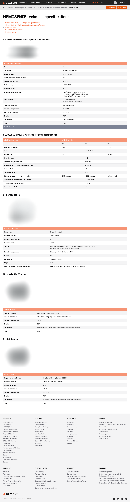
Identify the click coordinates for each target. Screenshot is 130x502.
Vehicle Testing (39, 429)
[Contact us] (102, 2)
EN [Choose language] (122, 3)
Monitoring (38, 445)
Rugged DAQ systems (10, 434)
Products (23, 3)
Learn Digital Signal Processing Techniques (112, 480)
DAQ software (7, 450)
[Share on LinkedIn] (70, 7)
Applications (37, 3)
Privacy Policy (7, 479)
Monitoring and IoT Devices (23, 7)
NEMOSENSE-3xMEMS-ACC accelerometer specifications (25, 25)
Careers (73, 3)
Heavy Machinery (72, 434)
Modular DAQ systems (10, 438)
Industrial (70, 436)
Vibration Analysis (40, 434)
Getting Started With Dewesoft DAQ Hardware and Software (110, 475)
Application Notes (40, 474)
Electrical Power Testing (42, 441)
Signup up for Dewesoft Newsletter (46, 488)
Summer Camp (71, 474)
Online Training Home (105, 472)
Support (50, 3)
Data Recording (40, 424)
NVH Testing (39, 431)
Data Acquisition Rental (10, 459)
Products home (8, 422)
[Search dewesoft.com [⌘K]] (111, 2)
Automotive (70, 424)
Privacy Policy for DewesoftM (12, 481)
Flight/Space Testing (41, 427)
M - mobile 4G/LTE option (14, 30)
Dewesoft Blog (39, 472)
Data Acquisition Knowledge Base (45, 481)
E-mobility (70, 431)
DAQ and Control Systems (11, 441)
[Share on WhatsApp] (77, 7)
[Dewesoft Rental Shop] (106, 2)
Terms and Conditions (10, 483)
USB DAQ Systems (9, 427)
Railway (69, 443)
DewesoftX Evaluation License (108, 429)
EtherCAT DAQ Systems (10, 431)
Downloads (111, 7)
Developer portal (104, 434)
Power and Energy (72, 441)
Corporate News (40, 479)
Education (70, 429)
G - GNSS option (10, 32)
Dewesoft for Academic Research (77, 481)
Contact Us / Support (105, 422)
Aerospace (70, 422)
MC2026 (95, 3)
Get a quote (122, 7)
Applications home (41, 422)
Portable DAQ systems (10, 436)
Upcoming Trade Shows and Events (14, 476)
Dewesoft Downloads (105, 427)
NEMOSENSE (38, 7)
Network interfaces (9, 452)
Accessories (7, 457)
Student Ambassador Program (76, 476)
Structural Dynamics (41, 438)
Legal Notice (7, 486)
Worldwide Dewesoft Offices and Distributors (112, 424)
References (6, 474)
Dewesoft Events (40, 483)
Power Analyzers (8, 445)
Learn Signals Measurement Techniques (111, 478)
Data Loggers (7, 443)
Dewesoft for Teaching (74, 479)
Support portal (103, 431)
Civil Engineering (72, 427)
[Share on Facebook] (72, 7)
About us (62, 3)
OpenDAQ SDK (103, 438)
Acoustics (38, 443)
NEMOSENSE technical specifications (56, 7)
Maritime (70, 438)
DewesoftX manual (105, 436)
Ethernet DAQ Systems (10, 429)
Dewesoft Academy (73, 472)
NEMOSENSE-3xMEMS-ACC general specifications (22, 23)
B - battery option (11, 27)
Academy (84, 3)
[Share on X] (74, 7)
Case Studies (39, 476)
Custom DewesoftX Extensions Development (113, 483)
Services (5, 462)
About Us (6, 472)
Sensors (5, 455)
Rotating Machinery (41, 436)
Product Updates (40, 486)
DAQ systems (7, 424)
